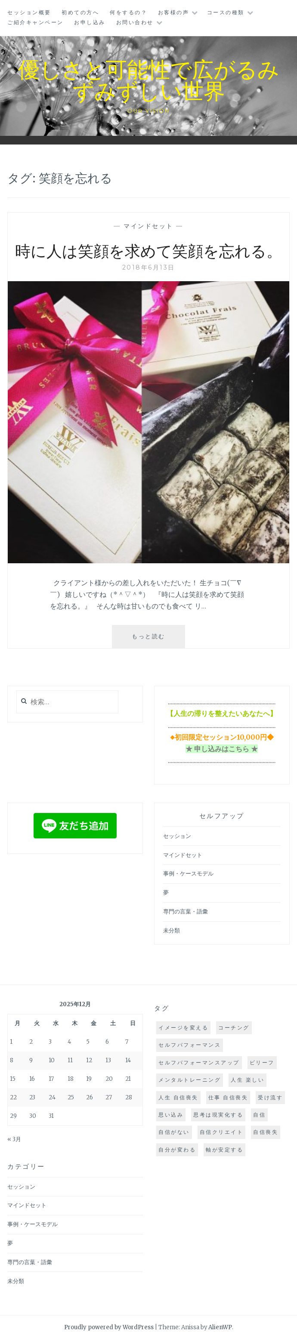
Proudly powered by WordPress (109, 1327)
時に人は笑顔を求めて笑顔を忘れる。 (148, 250)
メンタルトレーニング (189, 1079)
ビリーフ (262, 1062)
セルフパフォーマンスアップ (199, 1062)
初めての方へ (80, 12)
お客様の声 (173, 12)
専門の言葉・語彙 (185, 911)
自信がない (174, 1132)
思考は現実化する (218, 1114)
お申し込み (89, 22)
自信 (259, 1114)
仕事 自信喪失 (228, 1097)
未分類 (171, 930)
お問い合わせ (135, 22)
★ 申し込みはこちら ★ (222, 748)
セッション (177, 836)
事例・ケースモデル (188, 873)
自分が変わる (177, 1149)
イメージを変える (183, 1027)
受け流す (270, 1097)
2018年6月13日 (148, 267)
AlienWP (220, 1327)
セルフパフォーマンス (189, 1045)
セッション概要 (29, 12)
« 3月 (14, 1139)
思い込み (170, 1114)
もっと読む (155, 639)
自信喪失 (265, 1132)
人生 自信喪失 (178, 1097)
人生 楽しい (247, 1079)
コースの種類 (225, 12)
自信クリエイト (222, 1132)
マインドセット (148, 226)
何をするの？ (128, 12)
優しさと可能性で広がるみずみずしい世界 (148, 79)
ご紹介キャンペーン (35, 22)
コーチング (234, 1027)
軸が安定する (224, 1149)
